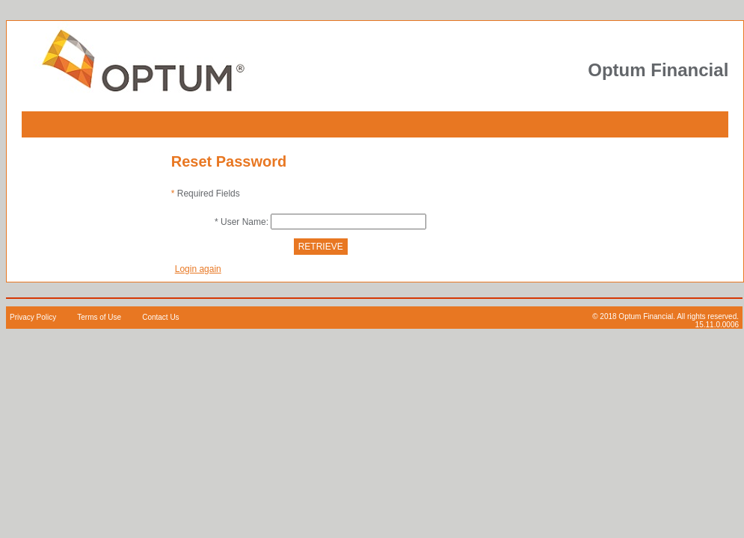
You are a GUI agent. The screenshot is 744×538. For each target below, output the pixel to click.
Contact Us (160, 317)
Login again (198, 269)
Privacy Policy (33, 317)
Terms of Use (99, 317)
